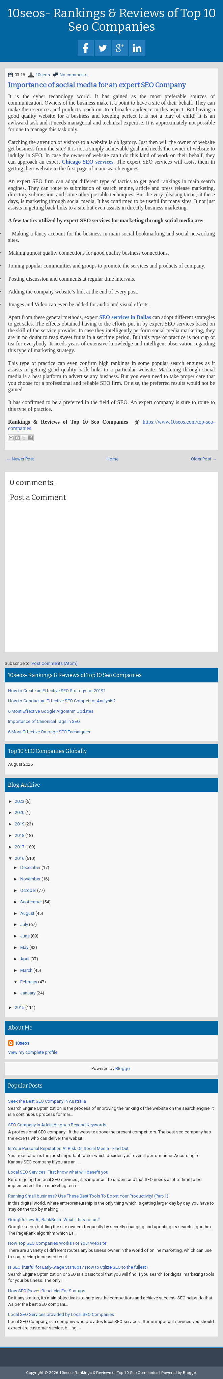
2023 (19, 801)
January (27, 992)
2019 (19, 823)
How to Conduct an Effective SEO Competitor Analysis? (62, 700)
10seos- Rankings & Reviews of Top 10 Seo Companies (111, 20)
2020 (19, 812)
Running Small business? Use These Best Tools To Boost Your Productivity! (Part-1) (88, 1196)
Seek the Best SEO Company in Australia (47, 1101)
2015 (19, 1007)
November (30, 878)
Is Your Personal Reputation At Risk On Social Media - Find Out (68, 1148)
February (28, 981)
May (24, 947)
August (27, 913)
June (25, 935)
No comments (73, 74)
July (24, 924)
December (30, 867)
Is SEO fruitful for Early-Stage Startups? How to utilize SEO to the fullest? (78, 1267)
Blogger (123, 1068)
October (28, 890)
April (24, 958)
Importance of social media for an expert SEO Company (97, 85)
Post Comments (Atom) (55, 663)
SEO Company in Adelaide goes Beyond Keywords (57, 1124)
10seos (42, 74)
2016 (19, 858)
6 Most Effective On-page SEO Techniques (49, 731)
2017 (19, 846)
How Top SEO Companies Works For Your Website (57, 1243)
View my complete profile (32, 1052)
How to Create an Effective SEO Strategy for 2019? (57, 690)
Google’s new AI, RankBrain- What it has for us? (54, 1219)
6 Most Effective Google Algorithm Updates (50, 711)
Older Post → (204, 458)
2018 (19, 835)
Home (112, 458)
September (31, 901)
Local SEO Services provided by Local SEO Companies (61, 1314)
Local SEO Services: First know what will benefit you (58, 1172)
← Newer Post (20, 458)
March (26, 970)
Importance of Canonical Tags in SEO (44, 721)
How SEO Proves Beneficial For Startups (46, 1290)
